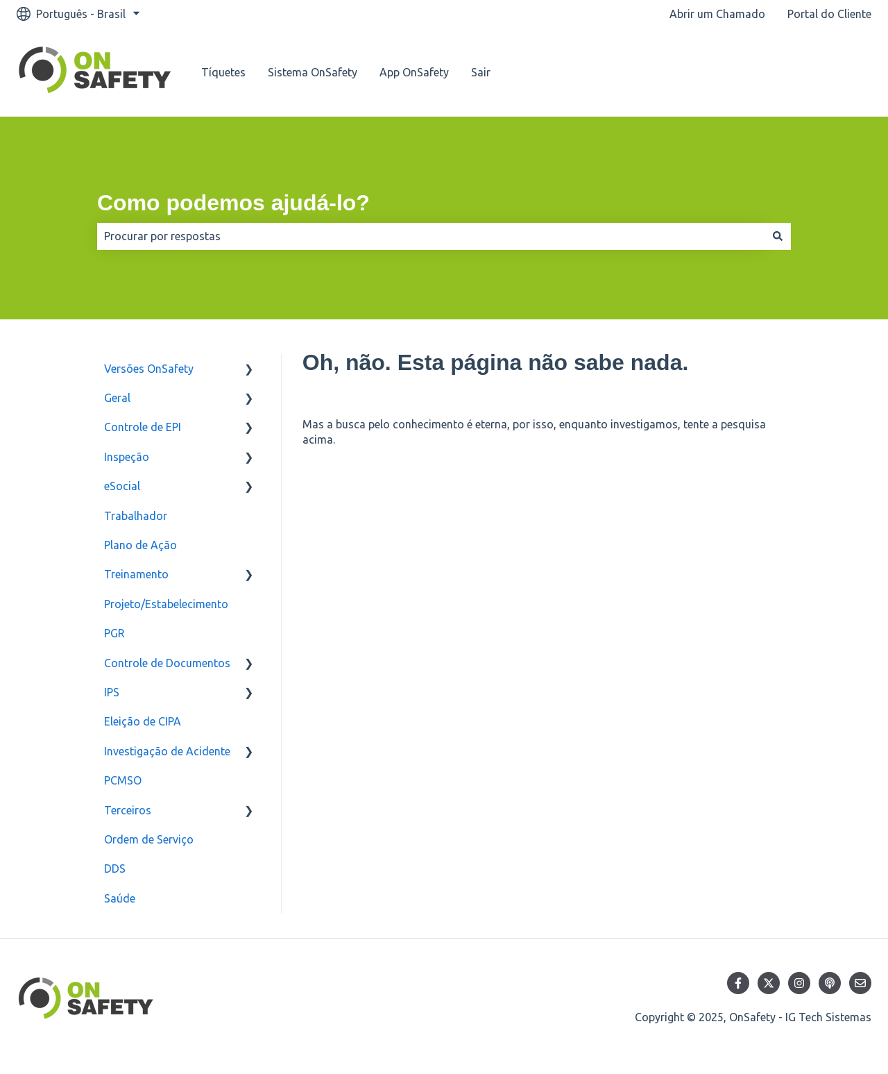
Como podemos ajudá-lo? (233, 202)
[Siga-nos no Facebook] (738, 983)
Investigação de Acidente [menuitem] (167, 751)
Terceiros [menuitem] (127, 810)
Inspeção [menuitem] (126, 457)
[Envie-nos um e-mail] (860, 983)
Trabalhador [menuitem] (135, 516)
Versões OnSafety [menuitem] (149, 368)
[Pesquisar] (778, 236)
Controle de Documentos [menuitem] (167, 663)
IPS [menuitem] (111, 692)
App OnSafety (414, 72)
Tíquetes (223, 72)
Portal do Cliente (829, 14)
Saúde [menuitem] (119, 898)
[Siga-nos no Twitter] (769, 983)
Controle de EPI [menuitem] (142, 427)
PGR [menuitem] (114, 633)
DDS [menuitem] (115, 868)
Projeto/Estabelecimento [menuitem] (166, 604)
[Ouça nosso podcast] (830, 983)
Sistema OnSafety (312, 72)
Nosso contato (819, 72)
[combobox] (431, 236)
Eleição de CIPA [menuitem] (142, 721)
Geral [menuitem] (117, 398)
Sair (480, 72)
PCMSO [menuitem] (123, 780)
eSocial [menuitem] (122, 486)
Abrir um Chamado (717, 14)
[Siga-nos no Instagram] (799, 983)
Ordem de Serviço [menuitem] (149, 839)
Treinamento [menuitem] (136, 574)
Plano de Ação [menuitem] (140, 545)
